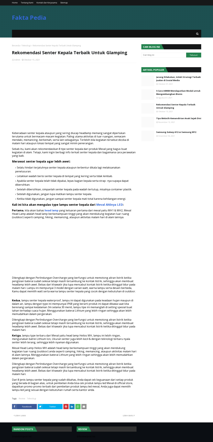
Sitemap (64, 2)
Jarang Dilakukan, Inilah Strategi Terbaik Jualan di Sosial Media (178, 79)
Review (22, 398)
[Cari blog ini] (163, 55)
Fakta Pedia (29, 18)
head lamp (51, 210)
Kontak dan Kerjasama (47, 2)
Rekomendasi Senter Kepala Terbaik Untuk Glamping (175, 106)
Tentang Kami (27, 2)
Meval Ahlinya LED (109, 205)
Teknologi (26, 45)
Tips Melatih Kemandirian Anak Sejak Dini (178, 118)
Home (15, 2)
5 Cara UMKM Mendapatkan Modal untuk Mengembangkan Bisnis (178, 92)
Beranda (16, 45)
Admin (17, 59)
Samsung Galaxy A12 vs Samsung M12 (176, 132)
